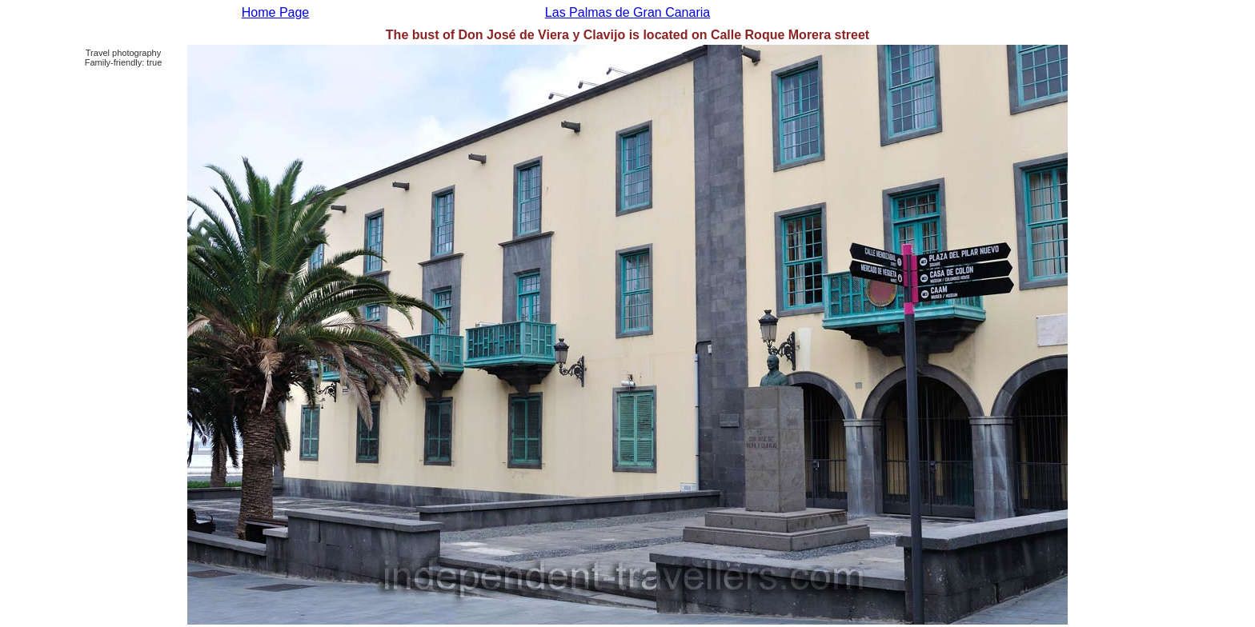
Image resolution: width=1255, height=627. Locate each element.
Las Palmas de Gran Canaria (627, 12)
